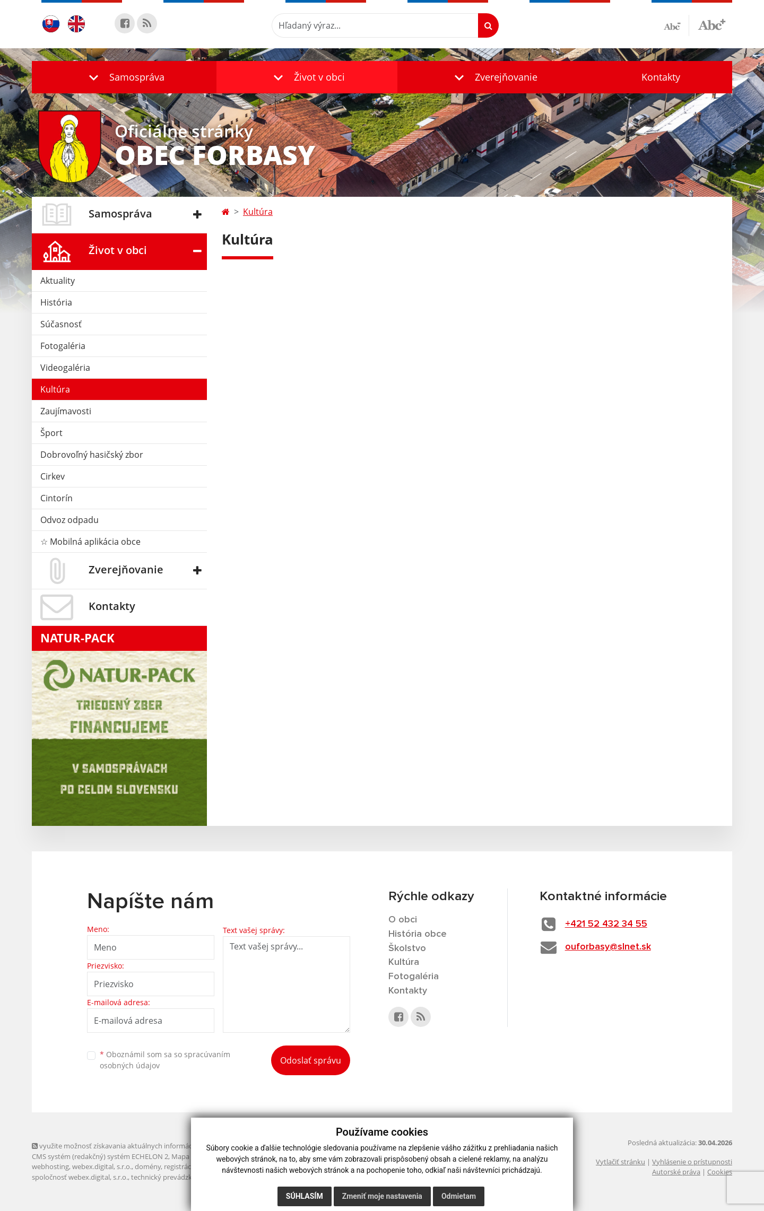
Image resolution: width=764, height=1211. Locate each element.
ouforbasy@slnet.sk (608, 947)
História (56, 302)
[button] (124, 77)
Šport (51, 433)
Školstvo (407, 948)
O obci (402, 920)
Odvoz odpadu (69, 520)
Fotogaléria (62, 346)
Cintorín (56, 498)
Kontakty (660, 77)
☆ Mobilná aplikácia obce (90, 541)
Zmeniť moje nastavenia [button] (382, 1196)
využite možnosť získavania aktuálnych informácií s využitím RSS (137, 1146)
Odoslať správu (310, 1060)
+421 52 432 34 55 (606, 924)
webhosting (50, 1166)
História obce (417, 934)
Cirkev (52, 476)
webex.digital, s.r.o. (102, 1166)
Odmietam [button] (458, 1196)
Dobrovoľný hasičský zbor (91, 454)
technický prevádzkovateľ (171, 1177)
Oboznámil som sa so (165, 1059)
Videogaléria (65, 367)
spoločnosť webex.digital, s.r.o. (80, 1177)
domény (148, 1166)
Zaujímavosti (65, 411)
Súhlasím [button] (304, 1196)
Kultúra (55, 389)
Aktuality (57, 280)
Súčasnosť (61, 324)
